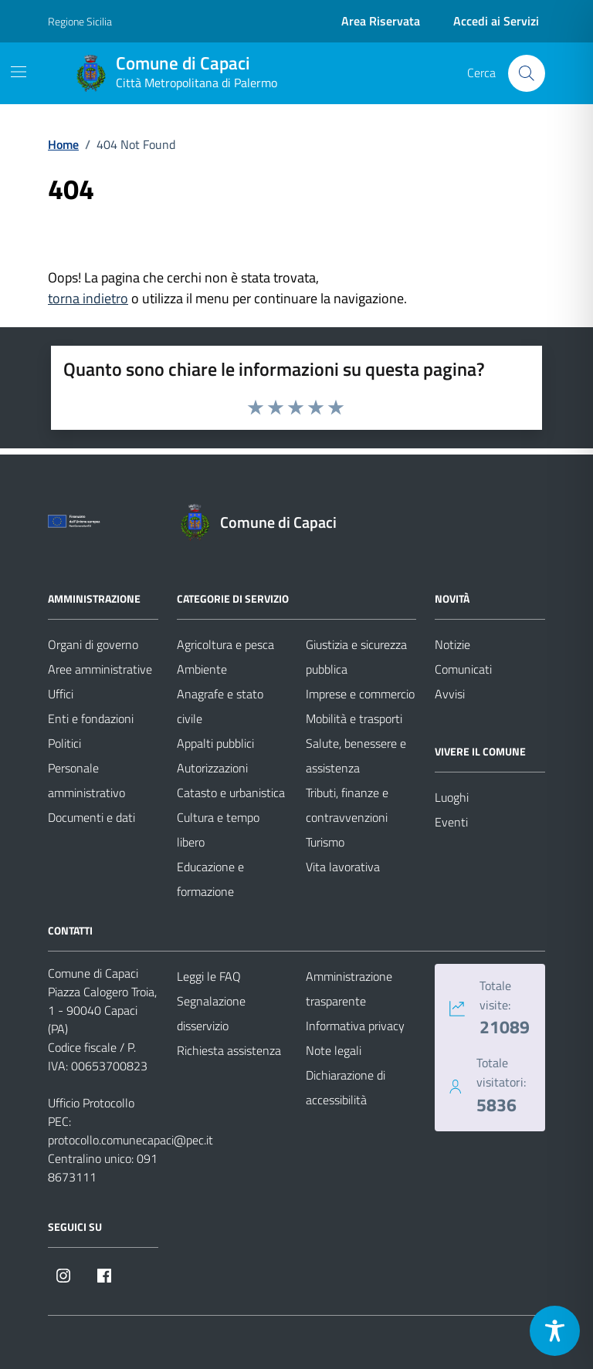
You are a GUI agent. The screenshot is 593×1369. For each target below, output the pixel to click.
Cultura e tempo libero (218, 829)
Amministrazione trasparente (349, 988)
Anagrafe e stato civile (220, 706)
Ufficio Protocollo (91, 1103)
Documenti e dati (91, 817)
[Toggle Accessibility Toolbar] (554, 1330)
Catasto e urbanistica (231, 792)
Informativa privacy (355, 1025)
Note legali (333, 1050)
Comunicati (463, 669)
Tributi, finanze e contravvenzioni (347, 804)
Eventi (451, 822)
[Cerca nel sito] (526, 73)
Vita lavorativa (343, 866)
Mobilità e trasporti (354, 718)
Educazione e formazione (210, 879)
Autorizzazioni (212, 768)
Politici (64, 743)
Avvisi (450, 693)
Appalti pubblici (215, 743)
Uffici (60, 693)
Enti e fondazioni (91, 718)
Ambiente (202, 669)
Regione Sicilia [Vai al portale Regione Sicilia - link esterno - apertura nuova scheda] (80, 21)
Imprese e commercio (360, 693)
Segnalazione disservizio (211, 1013)
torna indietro (88, 298)
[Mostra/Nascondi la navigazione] (18, 72)
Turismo (325, 842)
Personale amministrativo (86, 780)
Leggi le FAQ (209, 976)
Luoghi (452, 797)
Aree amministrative (100, 669)
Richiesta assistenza (229, 1050)
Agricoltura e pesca (225, 644)
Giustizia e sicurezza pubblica (356, 656)
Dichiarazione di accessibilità (345, 1087)
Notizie (452, 644)
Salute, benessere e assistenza (356, 755)
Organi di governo (93, 644)
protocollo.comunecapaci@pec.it (130, 1140)
